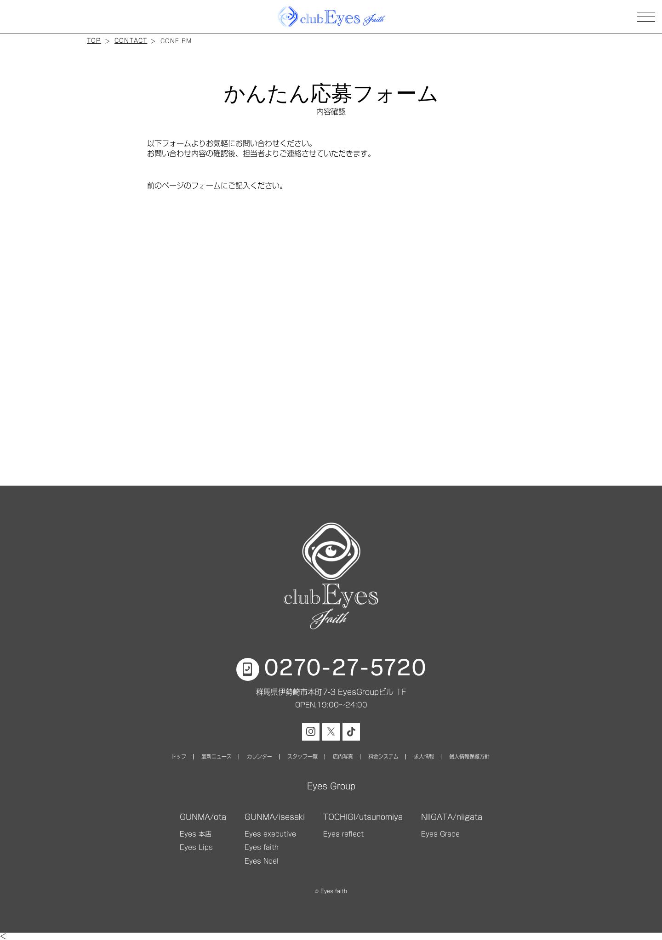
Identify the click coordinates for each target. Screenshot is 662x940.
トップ (178, 756)
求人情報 (424, 756)
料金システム (383, 756)
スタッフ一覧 (302, 756)
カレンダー (259, 756)
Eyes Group (331, 786)
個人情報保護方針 (469, 756)
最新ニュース (216, 756)
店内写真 (343, 756)
